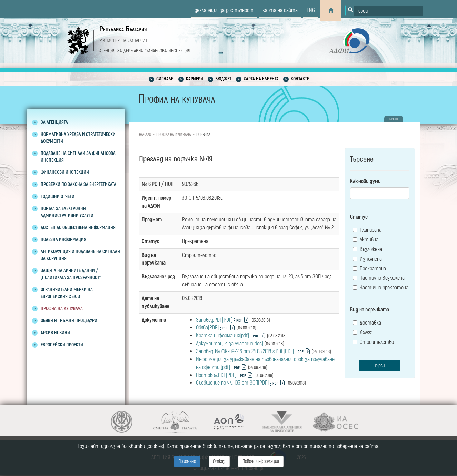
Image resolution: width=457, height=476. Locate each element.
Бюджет (223, 79)
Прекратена (369, 268)
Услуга (362, 332)
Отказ (219, 461)
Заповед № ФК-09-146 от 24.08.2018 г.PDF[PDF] (245, 351)
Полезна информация (63, 239)
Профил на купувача (62, 308)
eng (311, 10)
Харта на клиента (261, 79)
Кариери (194, 79)
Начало (145, 134)
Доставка (367, 322)
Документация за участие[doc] (229, 343)
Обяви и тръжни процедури (69, 321)
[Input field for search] (388, 11)
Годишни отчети (57, 196)
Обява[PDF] (207, 327)
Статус (359, 217)
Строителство (373, 342)
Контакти (300, 79)
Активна (365, 239)
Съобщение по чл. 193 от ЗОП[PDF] (232, 382)
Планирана (367, 230)
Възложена (367, 249)
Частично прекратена (380, 287)
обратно (393, 119)
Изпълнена (367, 259)
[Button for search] (350, 10)
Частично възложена (379, 278)
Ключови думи (365, 181)
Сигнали (165, 79)
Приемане (187, 461)
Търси (380, 365)
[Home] (330, 10)
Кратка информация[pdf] (222, 335)
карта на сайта (280, 10)
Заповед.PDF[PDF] (214, 320)
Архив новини (55, 333)
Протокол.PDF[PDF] (216, 375)
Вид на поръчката (369, 309)
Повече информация (260, 461)
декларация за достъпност (224, 10)
